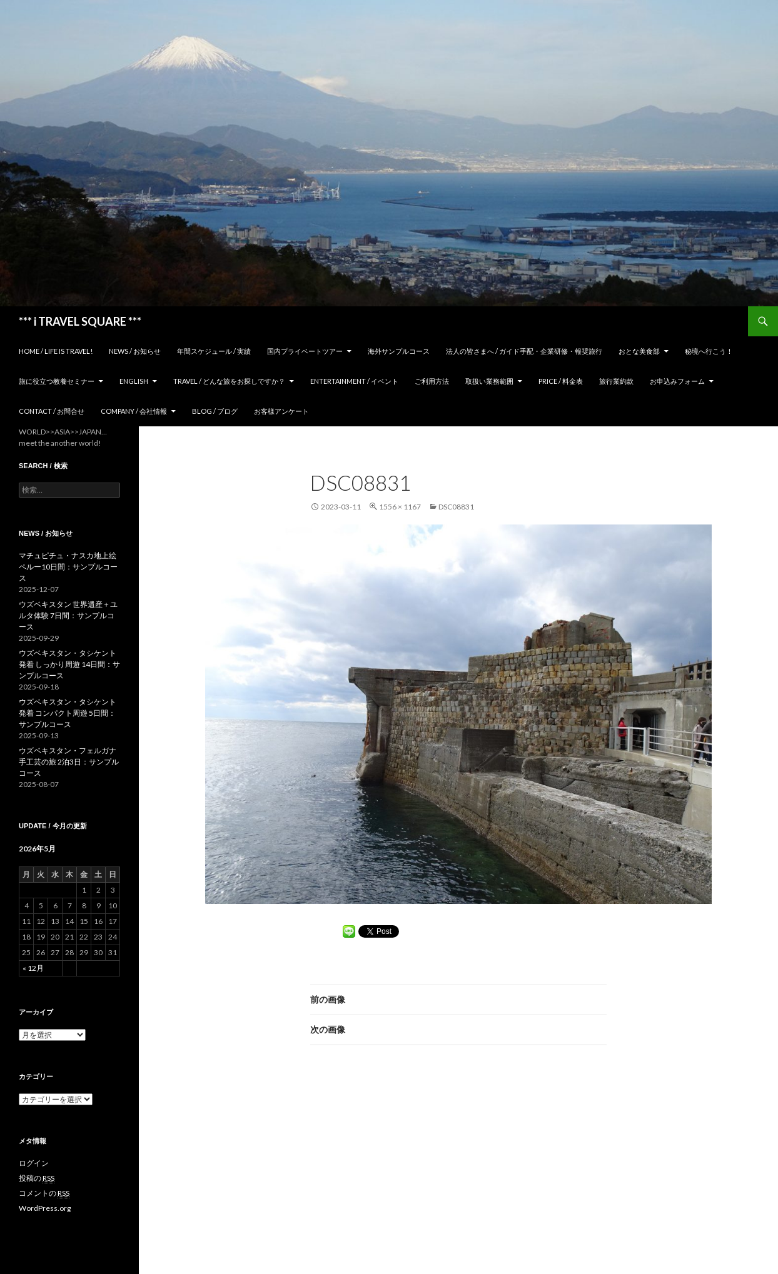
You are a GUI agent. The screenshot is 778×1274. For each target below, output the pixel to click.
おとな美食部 (639, 351)
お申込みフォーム (677, 381)
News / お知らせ (135, 351)
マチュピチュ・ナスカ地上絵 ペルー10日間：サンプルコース (68, 567)
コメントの (44, 1193)
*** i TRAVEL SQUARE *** (80, 321)
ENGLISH (133, 381)
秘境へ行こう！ (709, 351)
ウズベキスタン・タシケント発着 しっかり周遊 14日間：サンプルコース (69, 664)
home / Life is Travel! (56, 351)
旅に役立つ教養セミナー (56, 381)
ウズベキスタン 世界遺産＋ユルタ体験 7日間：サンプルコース (68, 615)
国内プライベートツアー (305, 351)
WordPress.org (45, 1208)
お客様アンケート (281, 411)
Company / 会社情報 (134, 411)
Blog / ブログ (215, 411)
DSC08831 (456, 506)
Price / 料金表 (560, 381)
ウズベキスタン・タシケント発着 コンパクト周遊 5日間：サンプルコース (67, 713)
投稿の (36, 1178)
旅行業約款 (616, 381)
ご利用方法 (432, 381)
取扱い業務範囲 (489, 381)
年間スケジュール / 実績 (214, 351)
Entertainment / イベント (354, 381)
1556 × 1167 (400, 506)
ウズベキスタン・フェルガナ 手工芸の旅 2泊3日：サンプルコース (69, 762)
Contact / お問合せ (51, 411)
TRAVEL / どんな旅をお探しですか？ (229, 381)
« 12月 (33, 968)
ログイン (34, 1163)
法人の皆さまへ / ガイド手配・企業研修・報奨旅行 (524, 351)
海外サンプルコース (399, 351)
